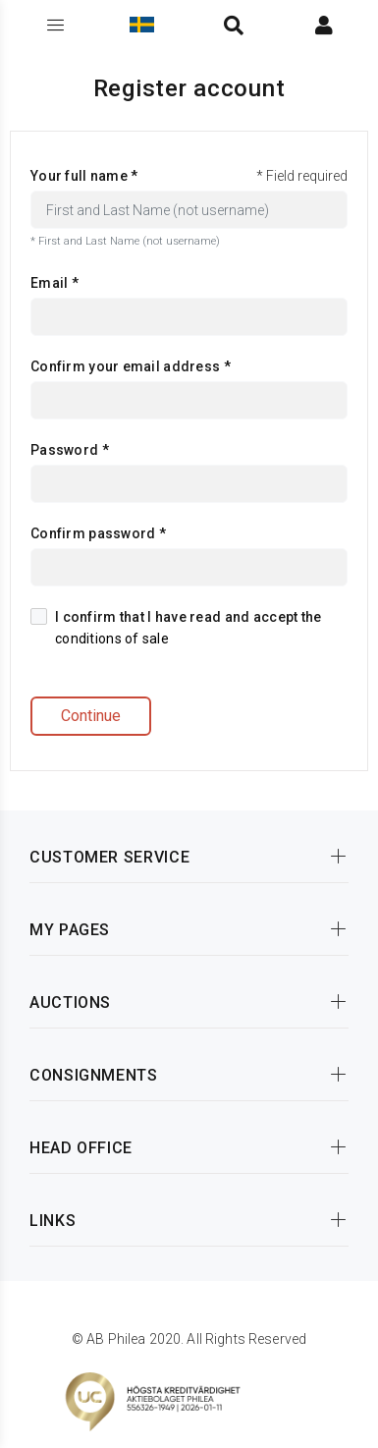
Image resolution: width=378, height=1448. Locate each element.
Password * (69, 450)
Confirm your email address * (130, 366)
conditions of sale (112, 638)
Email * (54, 283)
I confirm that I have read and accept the (175, 627)
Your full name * (83, 176)
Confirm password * (98, 533)
